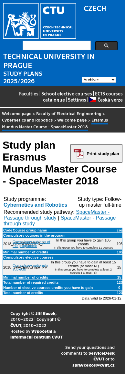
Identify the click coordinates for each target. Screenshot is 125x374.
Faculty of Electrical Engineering (68, 113)
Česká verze (105, 100)
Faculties (28, 93)
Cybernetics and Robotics (27, 119)
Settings (77, 100)
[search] (56, 45)
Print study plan (103, 153)
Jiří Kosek (46, 313)
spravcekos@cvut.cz (93, 364)
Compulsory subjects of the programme (31, 244)
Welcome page (17, 113)
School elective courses (66, 93)
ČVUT (15, 325)
